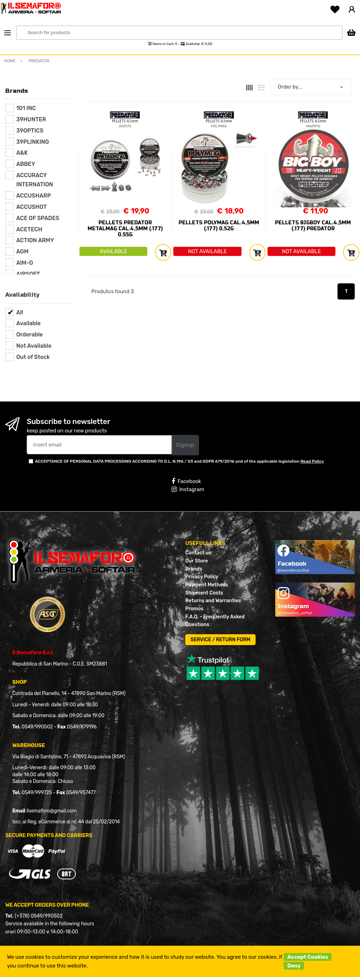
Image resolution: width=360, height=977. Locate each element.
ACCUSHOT (31, 207)
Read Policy (312, 461)
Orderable (29, 334)
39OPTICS (29, 130)
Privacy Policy (201, 577)
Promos (194, 609)
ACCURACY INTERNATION (34, 180)
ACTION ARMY (35, 240)
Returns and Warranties (213, 601)
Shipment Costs (204, 593)
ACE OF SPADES (37, 218)
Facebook (186, 481)
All (19, 312)
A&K (22, 152)
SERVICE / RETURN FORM (220, 640)
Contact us (198, 553)
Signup (185, 445)
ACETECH (29, 229)
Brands (193, 569)
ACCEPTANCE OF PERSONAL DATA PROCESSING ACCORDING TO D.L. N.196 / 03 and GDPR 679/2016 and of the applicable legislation (179, 461)
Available (28, 323)
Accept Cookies (307, 957)
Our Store (196, 561)
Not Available (33, 345)
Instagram (188, 489)
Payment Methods (206, 585)
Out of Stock (33, 357)
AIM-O (24, 262)
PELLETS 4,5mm (125, 120)
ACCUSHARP (33, 195)
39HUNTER (31, 119)
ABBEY (25, 164)
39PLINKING (32, 142)
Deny (294, 966)
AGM (22, 251)
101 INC (26, 108)
